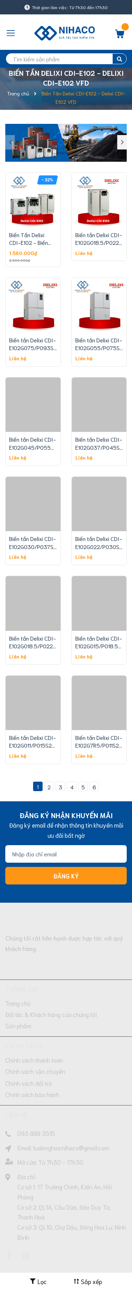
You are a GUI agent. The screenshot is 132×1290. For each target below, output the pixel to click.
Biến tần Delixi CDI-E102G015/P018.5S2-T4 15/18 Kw (101, 645)
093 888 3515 (36, 1133)
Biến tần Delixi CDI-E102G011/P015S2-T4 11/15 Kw (32, 745)
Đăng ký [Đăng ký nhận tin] (66, 876)
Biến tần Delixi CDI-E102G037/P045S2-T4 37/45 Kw (100, 447)
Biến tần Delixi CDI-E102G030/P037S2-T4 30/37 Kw (34, 546)
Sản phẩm (18, 1025)
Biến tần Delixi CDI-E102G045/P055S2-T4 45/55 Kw (34, 447)
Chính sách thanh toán (34, 1060)
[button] (122, 142)
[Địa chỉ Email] (66, 854)
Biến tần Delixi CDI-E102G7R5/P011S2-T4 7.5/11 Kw (98, 745)
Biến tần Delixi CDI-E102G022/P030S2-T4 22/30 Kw (100, 546)
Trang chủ (18, 1003)
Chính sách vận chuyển (35, 1071)
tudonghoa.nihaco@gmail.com (71, 1147)
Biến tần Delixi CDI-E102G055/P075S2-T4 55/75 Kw (100, 347)
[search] (66, 59)
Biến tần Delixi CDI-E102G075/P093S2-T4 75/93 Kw (34, 347)
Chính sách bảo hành (32, 1094)
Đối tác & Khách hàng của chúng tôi (51, 1014)
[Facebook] (9, 1255)
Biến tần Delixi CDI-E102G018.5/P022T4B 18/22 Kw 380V (102, 242)
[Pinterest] (25, 1255)
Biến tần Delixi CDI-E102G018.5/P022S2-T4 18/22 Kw (35, 645)
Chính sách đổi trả (28, 1083)
